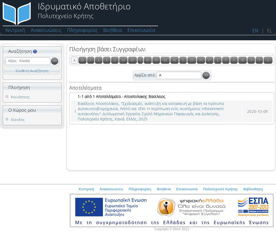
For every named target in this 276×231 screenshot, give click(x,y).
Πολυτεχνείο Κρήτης (220, 189)
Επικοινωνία (141, 30)
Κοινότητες (20, 96)
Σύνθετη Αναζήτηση (32, 70)
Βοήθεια (112, 30)
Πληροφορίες (82, 30)
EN (255, 30)
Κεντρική (15, 30)
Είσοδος (18, 119)
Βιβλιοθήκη (253, 189)
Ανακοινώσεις (46, 30)
